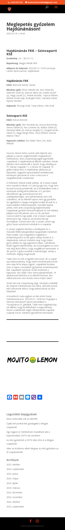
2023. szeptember (15, 469)
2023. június (12, 473)
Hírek (22, 33)
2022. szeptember (15, 506)
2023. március (13, 487)
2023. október (13, 464)
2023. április (12, 483)
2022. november (14, 497)
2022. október (13, 501)
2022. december (14, 492)
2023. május (12, 478)
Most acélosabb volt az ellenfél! (21, 418)
